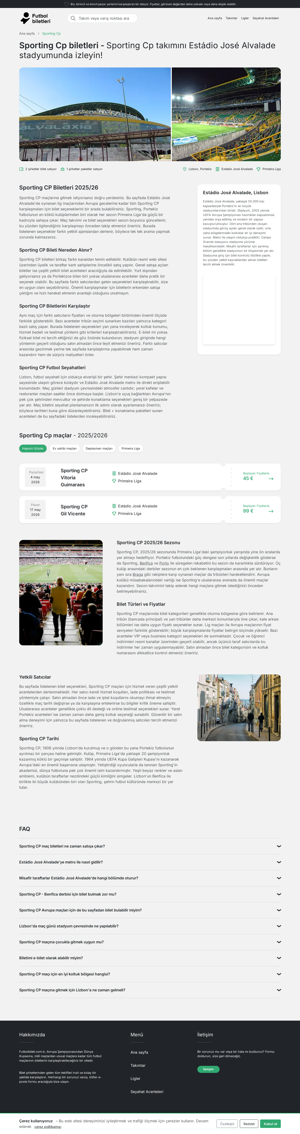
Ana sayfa (215, 18)
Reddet (249, 1124)
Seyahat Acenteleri (266, 18)
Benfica (146, 563)
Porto (164, 563)
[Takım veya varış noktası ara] (106, 18)
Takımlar (231, 18)
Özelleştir (227, 1124)
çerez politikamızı (47, 1127)
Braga (138, 574)
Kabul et (270, 1124)
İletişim (208, 1069)
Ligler (245, 18)
